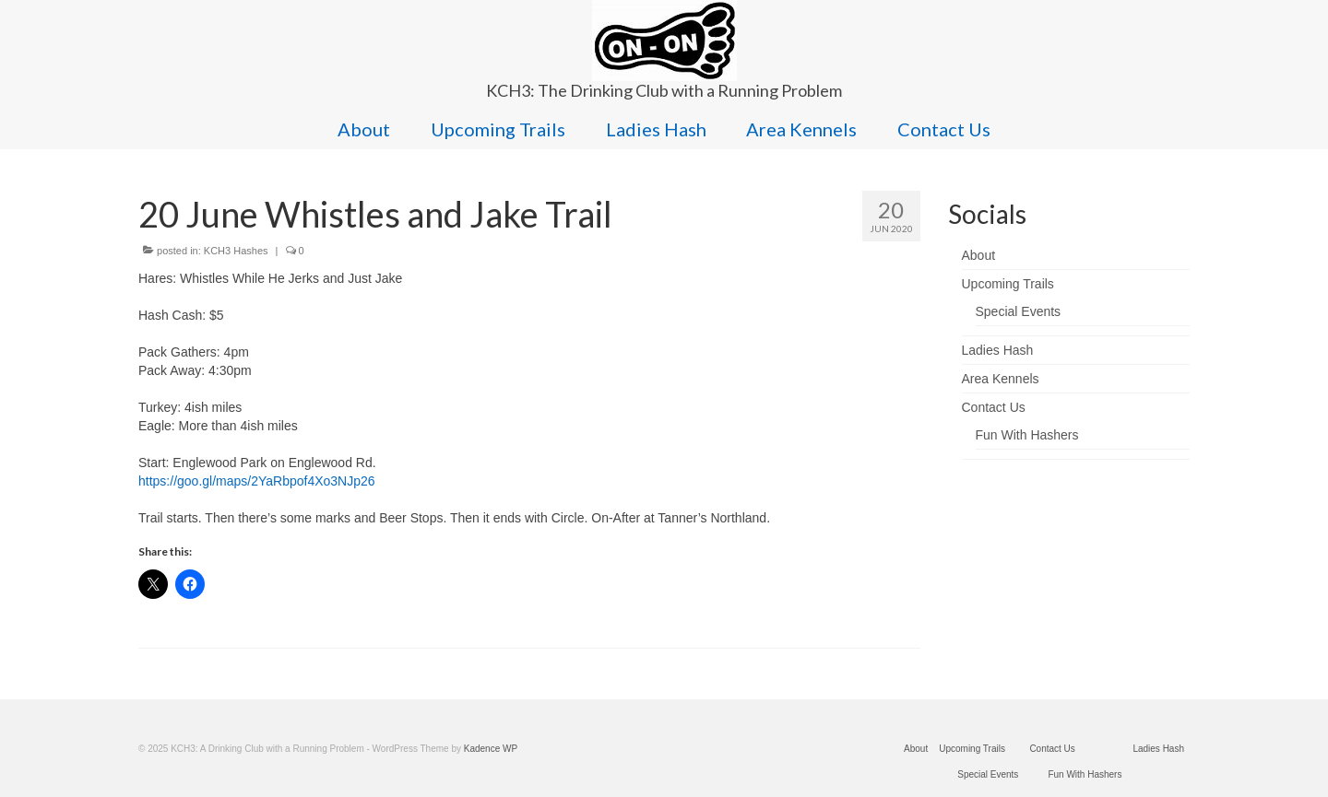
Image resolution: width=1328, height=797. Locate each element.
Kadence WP (490, 749)
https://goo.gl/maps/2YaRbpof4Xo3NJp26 (256, 481)
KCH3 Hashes (236, 250)
